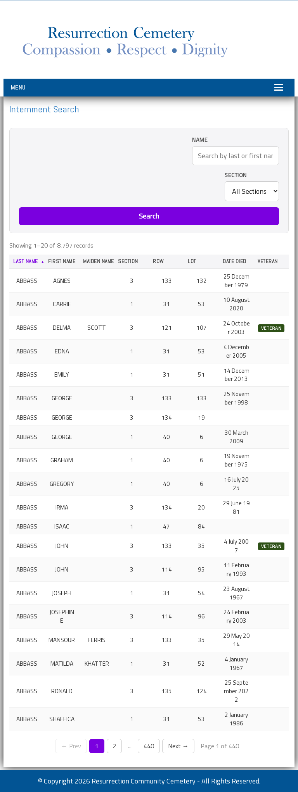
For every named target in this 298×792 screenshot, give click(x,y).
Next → (178, 746)
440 (149, 746)
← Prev (71, 746)
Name (200, 140)
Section (236, 175)
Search (149, 216)
